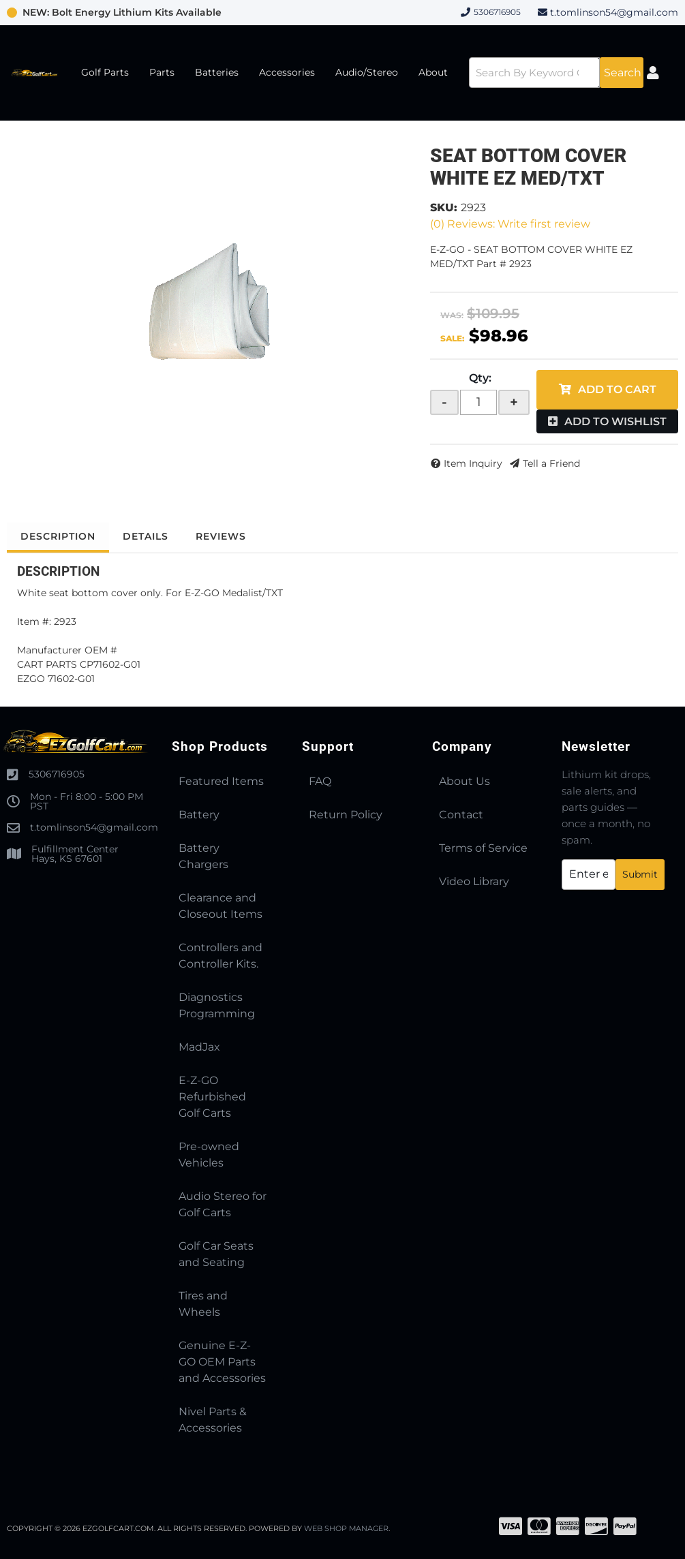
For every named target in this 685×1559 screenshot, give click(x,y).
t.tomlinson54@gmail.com (614, 12)
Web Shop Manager (347, 1528)
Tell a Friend (551, 463)
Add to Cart (617, 389)
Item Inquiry (473, 463)
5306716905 (57, 774)
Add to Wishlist (615, 421)
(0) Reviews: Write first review (510, 223)
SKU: (443, 207)
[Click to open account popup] (653, 73)
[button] (556, 72)
